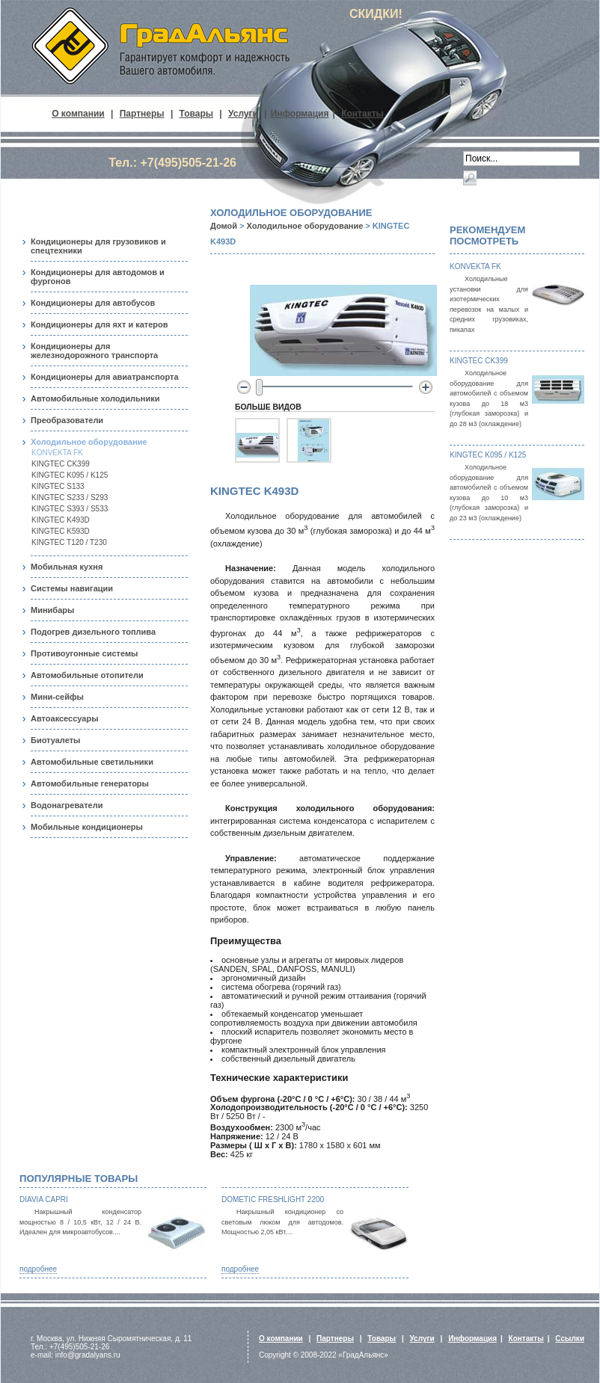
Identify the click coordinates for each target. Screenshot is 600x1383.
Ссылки (569, 1338)
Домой (223, 225)
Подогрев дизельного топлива (93, 631)
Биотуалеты (55, 740)
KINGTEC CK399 (60, 464)
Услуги (243, 113)
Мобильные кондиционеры (87, 826)
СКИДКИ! (375, 13)
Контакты (362, 113)
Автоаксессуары (65, 718)
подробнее (38, 1269)
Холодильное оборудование (89, 441)
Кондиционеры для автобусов (93, 302)
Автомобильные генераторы (90, 783)
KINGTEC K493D (60, 520)
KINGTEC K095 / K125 (69, 475)
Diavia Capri (43, 1199)
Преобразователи (67, 420)
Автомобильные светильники (92, 761)
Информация (300, 113)
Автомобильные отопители (87, 675)
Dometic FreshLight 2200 (272, 1199)
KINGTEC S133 (58, 486)
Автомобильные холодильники (95, 398)
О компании (78, 113)
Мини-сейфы (57, 696)
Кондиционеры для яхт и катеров (99, 324)
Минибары (52, 610)
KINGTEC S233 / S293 (69, 497)
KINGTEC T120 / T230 (69, 542)
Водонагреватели (66, 805)
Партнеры (142, 113)
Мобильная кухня (66, 566)
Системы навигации (72, 588)
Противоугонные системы (84, 653)
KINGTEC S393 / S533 (69, 509)
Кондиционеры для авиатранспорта (105, 376)
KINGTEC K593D (60, 531)
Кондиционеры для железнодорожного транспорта (94, 351)
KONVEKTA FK (57, 453)
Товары (196, 113)
